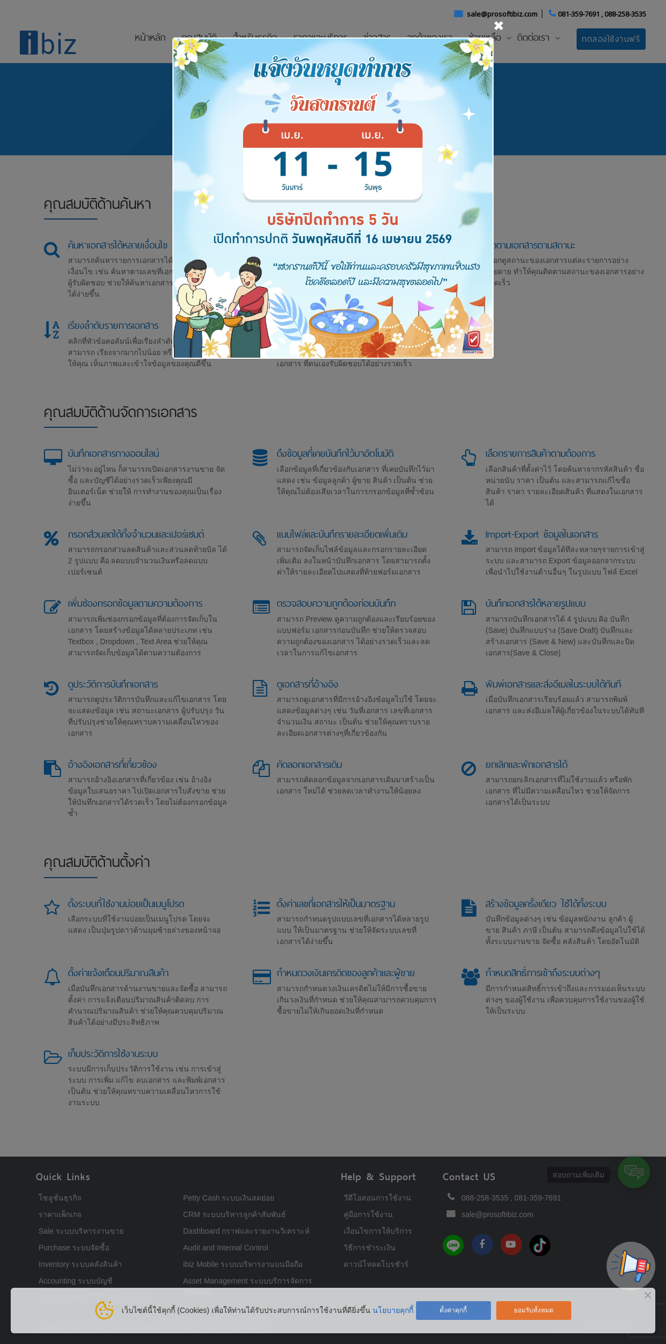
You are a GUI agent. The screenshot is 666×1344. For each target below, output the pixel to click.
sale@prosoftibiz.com (503, 14)
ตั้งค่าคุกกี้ (453, 1310)
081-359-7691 (579, 14)
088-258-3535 (625, 14)
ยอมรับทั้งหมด (534, 1310)
